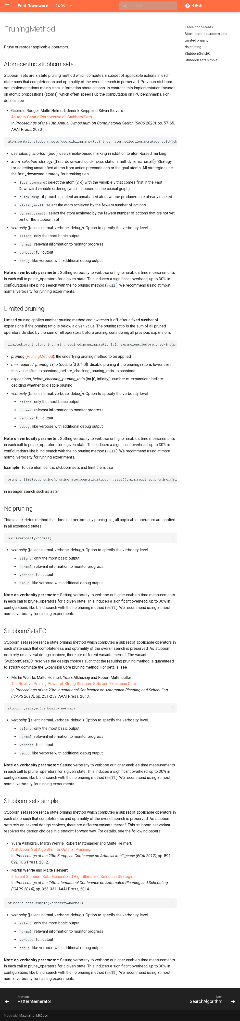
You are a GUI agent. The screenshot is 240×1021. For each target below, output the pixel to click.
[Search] (148, 5)
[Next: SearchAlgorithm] (211, 1000)
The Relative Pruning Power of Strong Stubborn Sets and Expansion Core (73, 683)
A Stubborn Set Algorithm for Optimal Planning (50, 849)
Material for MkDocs (33, 1015)
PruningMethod (40, 356)
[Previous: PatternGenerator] (29, 1000)
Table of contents (199, 27)
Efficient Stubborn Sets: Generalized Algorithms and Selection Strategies (73, 876)
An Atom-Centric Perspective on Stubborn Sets (51, 117)
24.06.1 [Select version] (61, 6)
